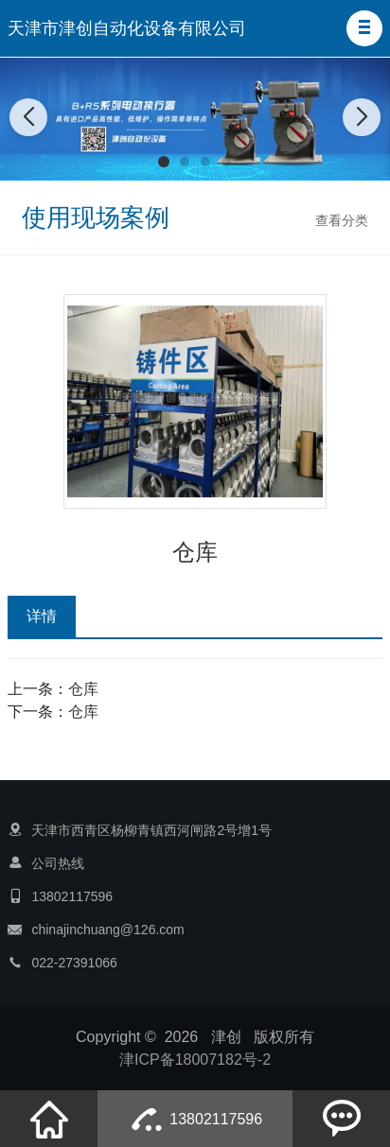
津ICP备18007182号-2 (195, 1059)
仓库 (83, 689)
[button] (364, 28)
